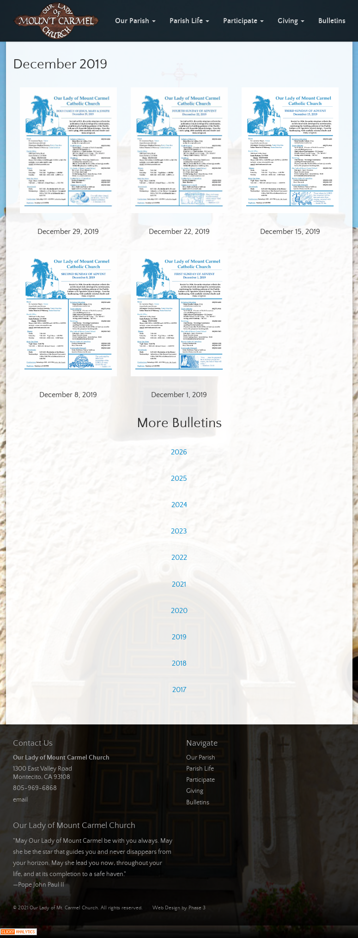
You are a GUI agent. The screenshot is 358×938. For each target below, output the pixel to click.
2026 (179, 452)
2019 (179, 637)
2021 (179, 584)
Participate (243, 21)
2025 (179, 478)
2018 (179, 663)
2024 (179, 505)
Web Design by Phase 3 (179, 908)
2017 (179, 690)
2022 (179, 557)
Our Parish (135, 21)
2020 (179, 611)
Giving (291, 21)
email (20, 799)
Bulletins (332, 21)
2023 (179, 531)
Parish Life (189, 21)
